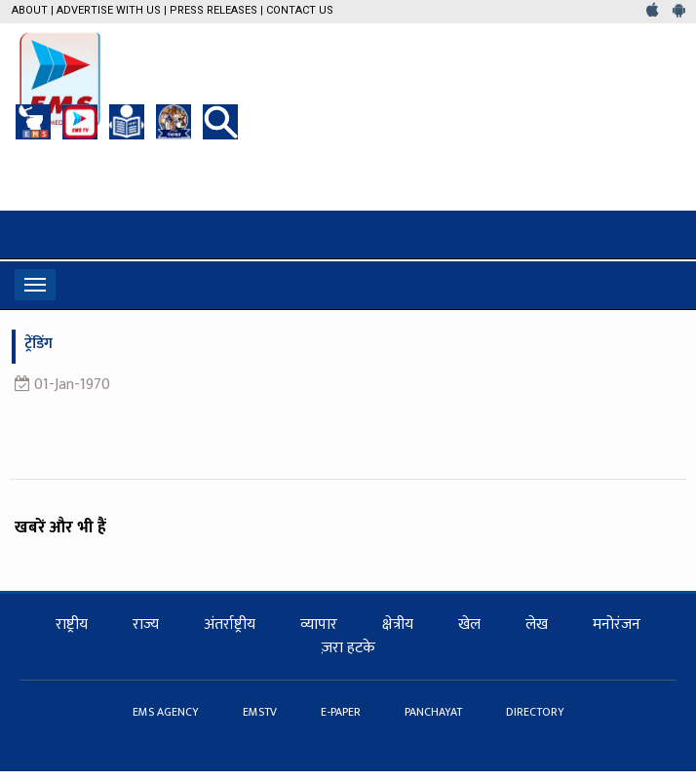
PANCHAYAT (435, 712)
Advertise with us (109, 10)
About (30, 10)
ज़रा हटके (348, 648)
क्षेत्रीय (397, 624)
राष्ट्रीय (72, 624)
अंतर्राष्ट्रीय (229, 624)
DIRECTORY (535, 712)
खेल (469, 624)
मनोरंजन (616, 624)
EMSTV (261, 712)
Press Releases (213, 10)
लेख (536, 624)
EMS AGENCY (167, 712)
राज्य (146, 624)
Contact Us (299, 10)
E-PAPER (342, 712)
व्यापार (318, 624)
